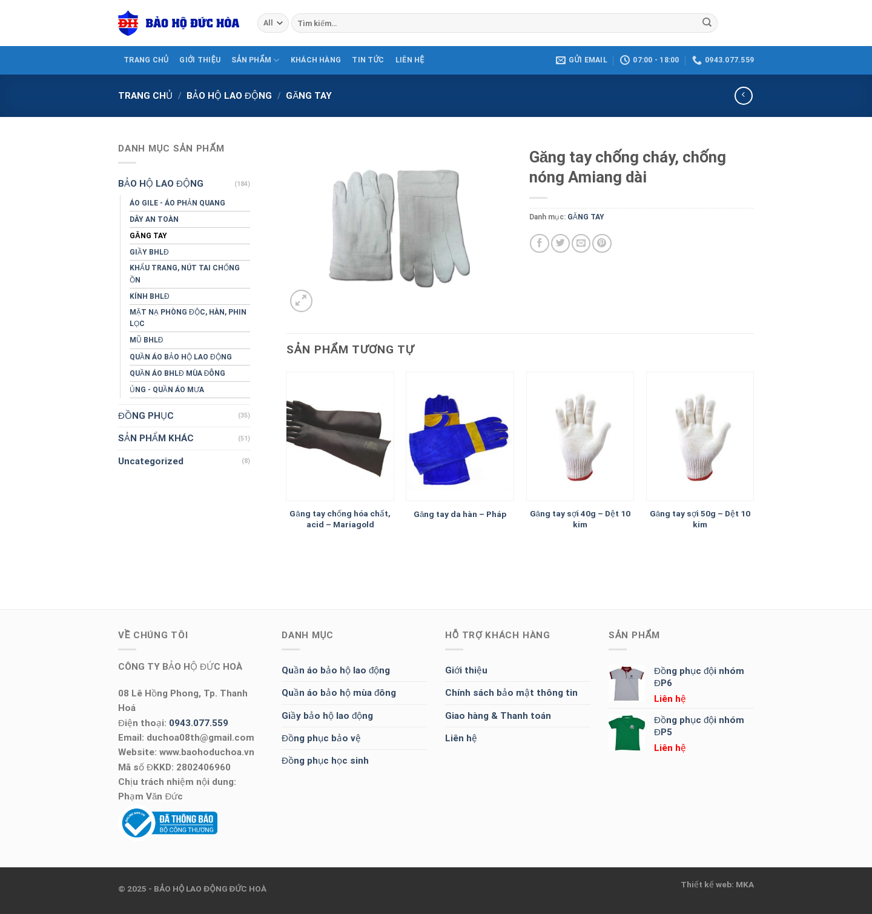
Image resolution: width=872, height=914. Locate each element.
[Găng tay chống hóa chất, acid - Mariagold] (340, 436)
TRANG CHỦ (146, 60)
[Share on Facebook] (539, 243)
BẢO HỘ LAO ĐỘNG (229, 95)
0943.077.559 (198, 723)
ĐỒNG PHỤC (146, 415)
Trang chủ (145, 95)
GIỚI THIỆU (199, 60)
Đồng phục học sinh (325, 760)
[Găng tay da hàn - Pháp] (460, 436)
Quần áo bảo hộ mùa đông (339, 692)
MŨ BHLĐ (146, 340)
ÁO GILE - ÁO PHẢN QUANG (177, 203)
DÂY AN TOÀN (154, 219)
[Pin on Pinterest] (601, 243)
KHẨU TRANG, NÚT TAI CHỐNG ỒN (185, 274)
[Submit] (706, 23)
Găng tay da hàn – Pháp (460, 514)
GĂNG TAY (309, 95)
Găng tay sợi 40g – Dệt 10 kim (580, 519)
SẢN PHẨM (255, 60)
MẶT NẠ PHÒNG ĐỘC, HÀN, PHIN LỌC (188, 318)
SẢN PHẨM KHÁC (156, 438)
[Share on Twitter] (560, 243)
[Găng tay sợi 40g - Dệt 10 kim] (580, 436)
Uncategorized (150, 461)
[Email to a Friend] (581, 243)
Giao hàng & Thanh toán (498, 715)
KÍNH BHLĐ (150, 296)
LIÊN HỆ (409, 60)
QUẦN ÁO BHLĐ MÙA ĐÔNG (177, 373)
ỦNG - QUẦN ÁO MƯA (167, 389)
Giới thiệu (466, 670)
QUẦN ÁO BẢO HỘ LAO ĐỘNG (181, 357)
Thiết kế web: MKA (717, 884)
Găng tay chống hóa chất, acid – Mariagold (340, 519)
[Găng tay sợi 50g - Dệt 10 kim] (700, 436)
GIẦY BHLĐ (149, 252)
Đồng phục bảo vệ (321, 738)
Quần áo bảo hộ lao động (336, 670)
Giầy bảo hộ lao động (327, 715)
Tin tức (368, 60)
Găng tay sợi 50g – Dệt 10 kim (700, 519)
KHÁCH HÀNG (316, 60)
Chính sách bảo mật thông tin (511, 692)
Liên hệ (461, 738)
